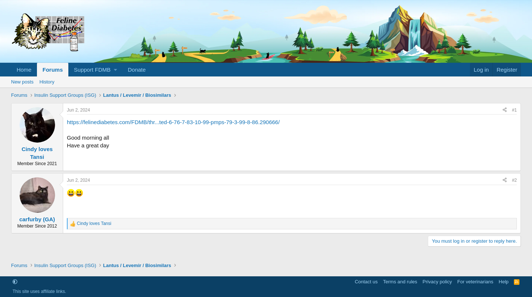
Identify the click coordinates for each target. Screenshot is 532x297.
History (47, 82)
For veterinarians (475, 281)
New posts (22, 82)
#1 (514, 110)
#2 (514, 180)
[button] (95, 69)
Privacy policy (437, 281)
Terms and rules (400, 281)
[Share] (504, 110)
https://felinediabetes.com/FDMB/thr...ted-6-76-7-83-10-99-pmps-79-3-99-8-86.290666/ (173, 122)
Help (504, 281)
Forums (52, 69)
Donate (137, 69)
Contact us (366, 281)
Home (24, 69)
